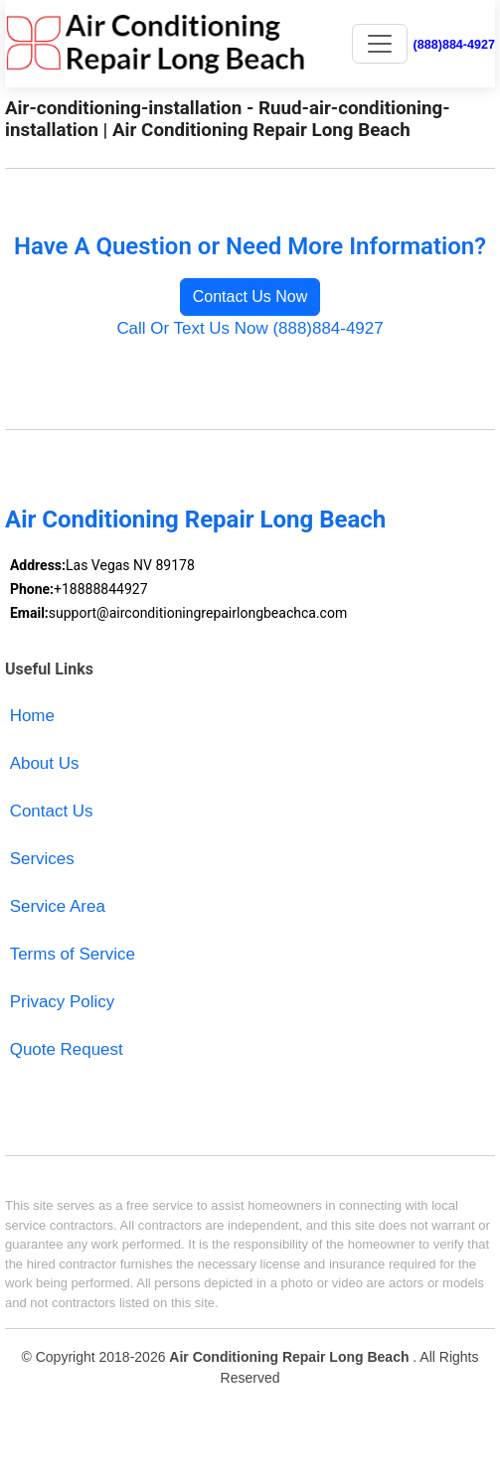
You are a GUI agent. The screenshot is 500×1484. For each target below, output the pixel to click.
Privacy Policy (62, 1001)
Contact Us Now (250, 296)
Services (42, 858)
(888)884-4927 (454, 45)
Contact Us (51, 811)
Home (32, 715)
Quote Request (66, 1049)
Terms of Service (72, 954)
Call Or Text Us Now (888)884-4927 (249, 328)
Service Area (57, 906)
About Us (45, 763)
